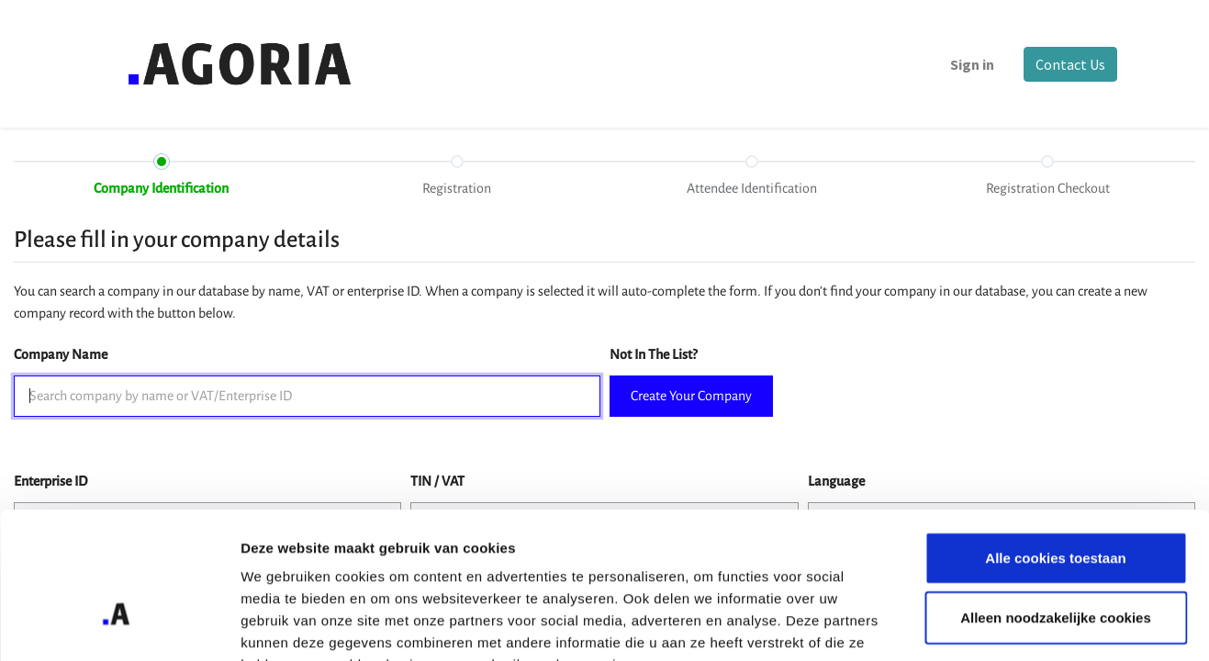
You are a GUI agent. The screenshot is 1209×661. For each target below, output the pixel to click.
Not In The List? (653, 354)
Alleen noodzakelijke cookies (1055, 504)
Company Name (60, 354)
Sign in (969, 64)
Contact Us (1068, 64)
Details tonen (991, 625)
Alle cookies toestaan (1055, 444)
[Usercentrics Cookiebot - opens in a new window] (119, 625)
